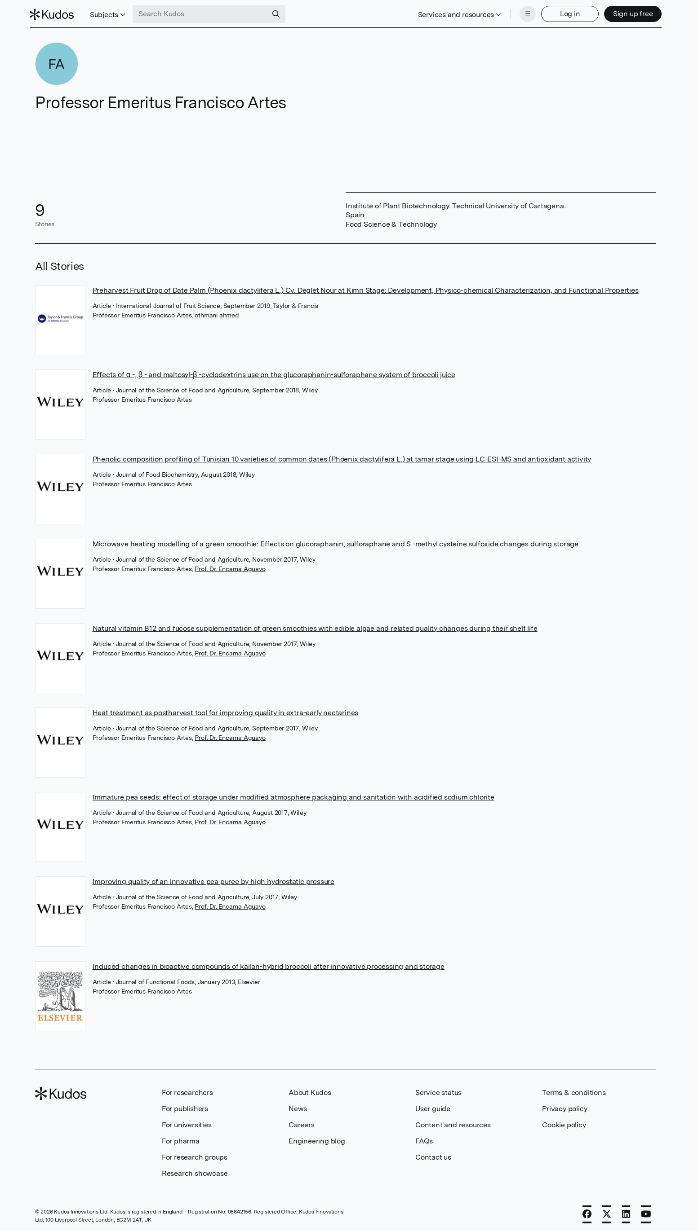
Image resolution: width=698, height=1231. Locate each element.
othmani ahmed (217, 312)
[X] (606, 1212)
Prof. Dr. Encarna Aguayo (230, 566)
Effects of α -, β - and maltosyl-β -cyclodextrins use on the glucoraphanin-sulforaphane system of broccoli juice (274, 372)
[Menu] (522, 12)
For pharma (181, 1138)
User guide (432, 1106)
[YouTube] (646, 1212)
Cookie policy (564, 1122)
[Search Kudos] (205, 12)
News (298, 1106)
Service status (438, 1090)
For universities (187, 1122)
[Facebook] (586, 1212)
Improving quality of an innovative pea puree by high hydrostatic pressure (213, 879)
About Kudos (310, 1090)
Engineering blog (317, 1138)
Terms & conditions (573, 1090)
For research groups (194, 1154)
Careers (302, 1122)
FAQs (424, 1138)
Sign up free (628, 12)
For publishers (185, 1106)
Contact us (433, 1154)
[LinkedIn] (626, 1212)
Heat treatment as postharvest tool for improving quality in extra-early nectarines (226, 710)
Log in (565, 12)
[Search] (281, 12)
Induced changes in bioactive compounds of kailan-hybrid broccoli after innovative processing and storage (269, 963)
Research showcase (195, 1170)
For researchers (187, 1090)
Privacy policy (564, 1106)
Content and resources (453, 1122)
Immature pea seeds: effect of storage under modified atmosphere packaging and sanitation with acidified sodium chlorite (293, 794)
